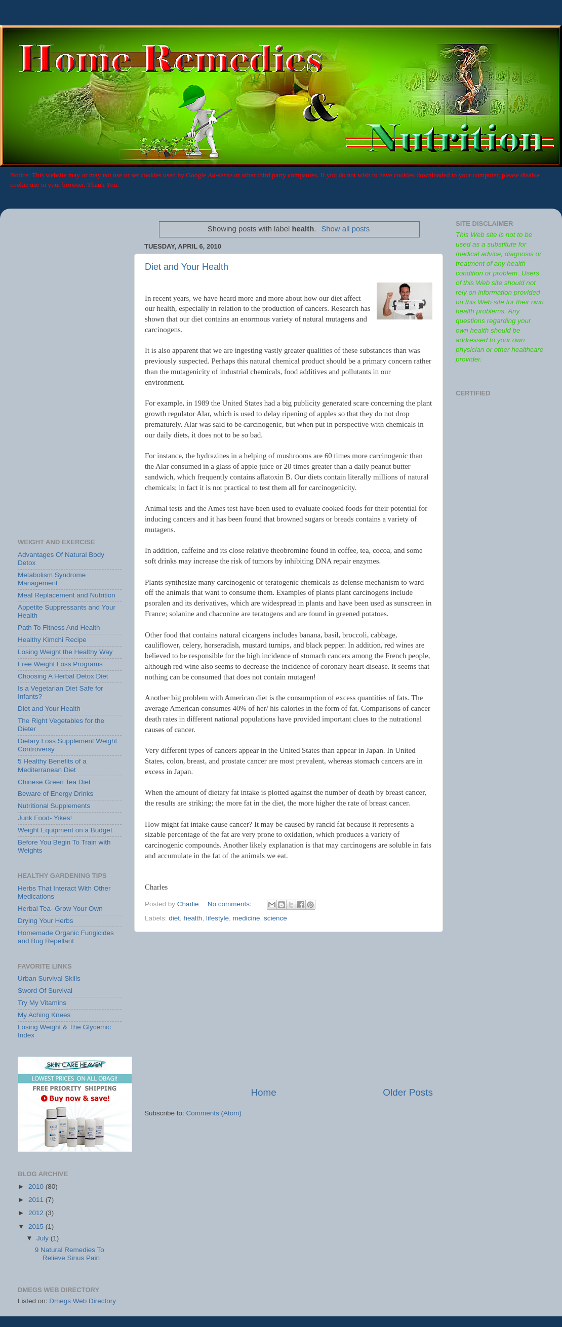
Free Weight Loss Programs (60, 664)
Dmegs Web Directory (82, 1301)
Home (263, 1092)
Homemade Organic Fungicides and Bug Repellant (66, 937)
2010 (37, 1186)
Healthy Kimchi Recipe (52, 640)
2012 (37, 1213)
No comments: (231, 904)
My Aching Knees (44, 1015)
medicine (246, 918)
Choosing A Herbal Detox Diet (63, 676)
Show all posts (345, 229)
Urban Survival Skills (49, 978)
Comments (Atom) (214, 1113)
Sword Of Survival (45, 990)
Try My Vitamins (42, 1003)
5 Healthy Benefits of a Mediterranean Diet (52, 765)
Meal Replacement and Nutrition (66, 595)
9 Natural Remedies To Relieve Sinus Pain (69, 1254)
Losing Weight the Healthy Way (65, 652)
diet (174, 918)
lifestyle (217, 918)
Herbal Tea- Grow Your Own (60, 908)
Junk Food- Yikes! (45, 818)
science (275, 918)
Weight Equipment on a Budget (65, 830)
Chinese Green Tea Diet (54, 782)
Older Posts (408, 1092)
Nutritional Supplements (54, 806)
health (193, 918)
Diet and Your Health (186, 267)
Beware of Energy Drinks (55, 793)
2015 (37, 1226)
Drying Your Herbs (45, 920)
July (43, 1238)
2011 (37, 1199)
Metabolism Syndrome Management (52, 579)
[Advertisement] (289, 1009)
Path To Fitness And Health (59, 627)
